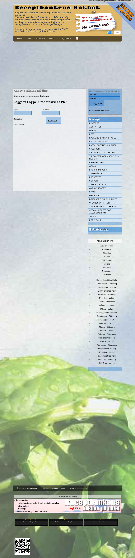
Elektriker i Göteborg (107, 294)
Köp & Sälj (95, 220)
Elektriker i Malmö (107, 298)
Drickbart (95, 196)
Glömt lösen (19, 125)
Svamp (92, 192)
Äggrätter (95, 127)
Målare (107, 257)
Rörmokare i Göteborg (106, 349)
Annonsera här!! (68, 496)
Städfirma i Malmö (107, 363)
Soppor (93, 181)
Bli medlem (18, 119)
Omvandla (53, 39)
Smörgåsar (95, 174)
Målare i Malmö (106, 309)
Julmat (93, 217)
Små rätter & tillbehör (102, 207)
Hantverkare (107, 249)
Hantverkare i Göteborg (107, 284)
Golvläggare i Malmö (107, 320)
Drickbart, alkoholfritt (103, 199)
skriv (29, 39)
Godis (92, 166)
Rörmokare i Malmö (106, 352)
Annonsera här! (105, 241)
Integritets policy (58, 488)
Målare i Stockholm (107, 302)
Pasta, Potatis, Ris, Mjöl (102, 145)
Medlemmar (40, 39)
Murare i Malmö (106, 331)
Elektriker (107, 253)
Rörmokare (107, 271)
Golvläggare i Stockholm (107, 312)
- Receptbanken (21, 500)
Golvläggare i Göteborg (107, 316)
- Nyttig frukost (21, 506)
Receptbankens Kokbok (57, 8)
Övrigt (93, 131)
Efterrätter (96, 163)
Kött (92, 134)
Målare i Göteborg (107, 305)
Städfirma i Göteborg (107, 359)
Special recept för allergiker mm (100, 211)
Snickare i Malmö (106, 341)
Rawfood (94, 123)
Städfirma (107, 275)
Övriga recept (97, 188)
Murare (107, 264)
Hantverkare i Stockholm (106, 280)
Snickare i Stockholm (107, 334)
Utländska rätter (99, 203)
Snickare (107, 267)
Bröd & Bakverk (98, 170)
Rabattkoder (99, 229)
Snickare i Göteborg (106, 338)
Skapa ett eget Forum (78, 488)
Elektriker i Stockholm (107, 291)
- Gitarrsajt (19, 509)
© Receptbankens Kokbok (27, 488)
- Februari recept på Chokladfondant (31, 511)
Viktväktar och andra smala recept (105, 157)
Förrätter (95, 177)
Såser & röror (97, 185)
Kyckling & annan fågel (102, 138)
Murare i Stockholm (107, 323)
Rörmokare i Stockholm (107, 345)
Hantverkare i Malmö (107, 287)
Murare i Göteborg (107, 327)
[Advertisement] (67, 64)
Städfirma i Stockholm (107, 356)
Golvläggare (107, 260)
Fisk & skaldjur (98, 142)
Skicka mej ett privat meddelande (31, 96)
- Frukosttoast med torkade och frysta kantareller (36, 503)
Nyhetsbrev (66, 39)
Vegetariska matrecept (102, 153)
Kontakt (20, 39)
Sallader (94, 149)
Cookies (45, 488)
